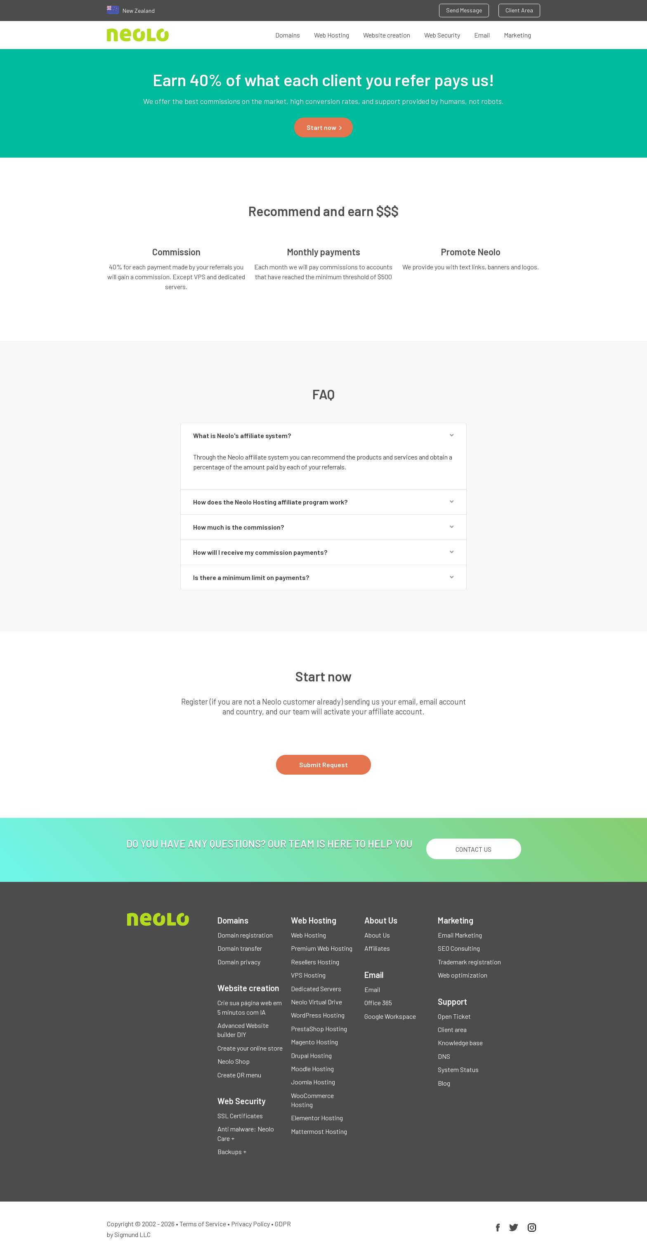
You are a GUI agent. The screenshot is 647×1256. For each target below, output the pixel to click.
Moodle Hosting (312, 1068)
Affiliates (377, 948)
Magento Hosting (314, 1042)
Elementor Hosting (317, 1118)
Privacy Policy (250, 1224)
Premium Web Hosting (321, 948)
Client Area (519, 10)
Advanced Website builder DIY (243, 1029)
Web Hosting (331, 35)
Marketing (517, 35)
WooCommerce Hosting (312, 1099)
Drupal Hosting (311, 1055)
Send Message (464, 10)
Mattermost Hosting (319, 1131)
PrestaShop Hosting (319, 1028)
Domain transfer (239, 948)
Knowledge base (460, 1042)
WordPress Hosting (318, 1015)
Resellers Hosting (315, 962)
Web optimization (462, 975)
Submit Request (323, 764)
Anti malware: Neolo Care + (245, 1133)
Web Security (442, 35)
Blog (444, 1083)
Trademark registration (469, 962)
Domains (287, 35)
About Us (377, 935)
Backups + (231, 1151)
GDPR (283, 1224)
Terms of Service (202, 1224)
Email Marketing (460, 935)
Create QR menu (239, 1075)
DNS (444, 1056)
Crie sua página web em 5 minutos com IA (249, 1007)
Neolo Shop (233, 1061)
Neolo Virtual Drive (316, 1002)
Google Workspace (390, 1016)
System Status (458, 1069)
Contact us (473, 849)
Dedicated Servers (316, 988)
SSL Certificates (240, 1115)
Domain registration (245, 935)
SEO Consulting (459, 948)
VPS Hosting (308, 975)
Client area (452, 1029)
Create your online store (250, 1048)
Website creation (386, 35)
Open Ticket (454, 1016)
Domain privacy (238, 962)
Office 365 (378, 1002)
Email (482, 35)
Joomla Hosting (313, 1082)
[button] (323, 127)
